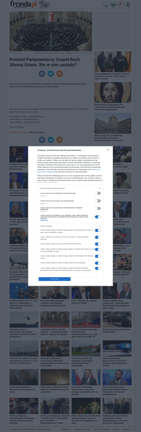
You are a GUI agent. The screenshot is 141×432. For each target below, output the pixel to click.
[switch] (98, 193)
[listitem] (70, 188)
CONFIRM (54, 279)
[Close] (109, 150)
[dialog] (70, 216)
